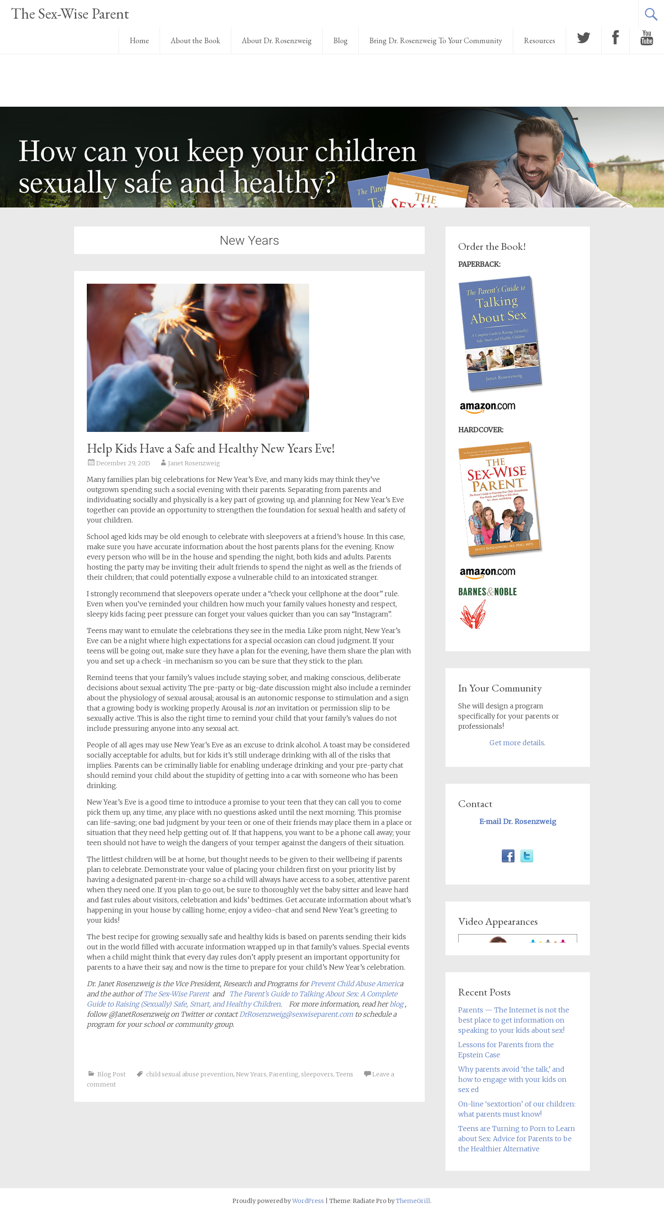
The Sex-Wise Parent (70, 13)
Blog (340, 40)
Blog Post (111, 1074)
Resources (539, 40)
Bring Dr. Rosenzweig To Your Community (435, 40)
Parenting (284, 1074)
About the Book (195, 40)
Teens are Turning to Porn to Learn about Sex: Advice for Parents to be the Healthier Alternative (516, 1138)
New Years (251, 1074)
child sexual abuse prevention (189, 1074)
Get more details (517, 742)
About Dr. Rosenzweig (277, 40)
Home (139, 40)
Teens (344, 1074)
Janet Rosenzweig (194, 463)
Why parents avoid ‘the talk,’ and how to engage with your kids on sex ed (512, 1079)
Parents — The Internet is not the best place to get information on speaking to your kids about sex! (513, 1020)
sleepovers (317, 1074)
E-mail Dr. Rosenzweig (517, 821)
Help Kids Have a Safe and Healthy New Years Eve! (211, 448)
